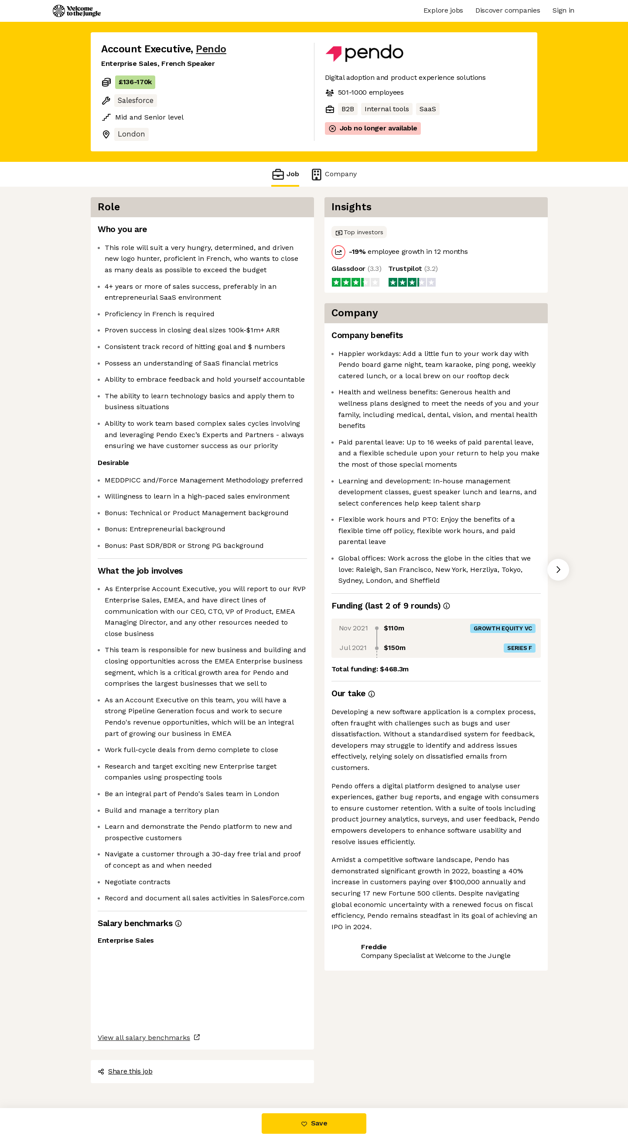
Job (285, 174)
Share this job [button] (125, 1071)
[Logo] (77, 11)
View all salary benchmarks (144, 1037)
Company (333, 174)
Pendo (211, 49)
